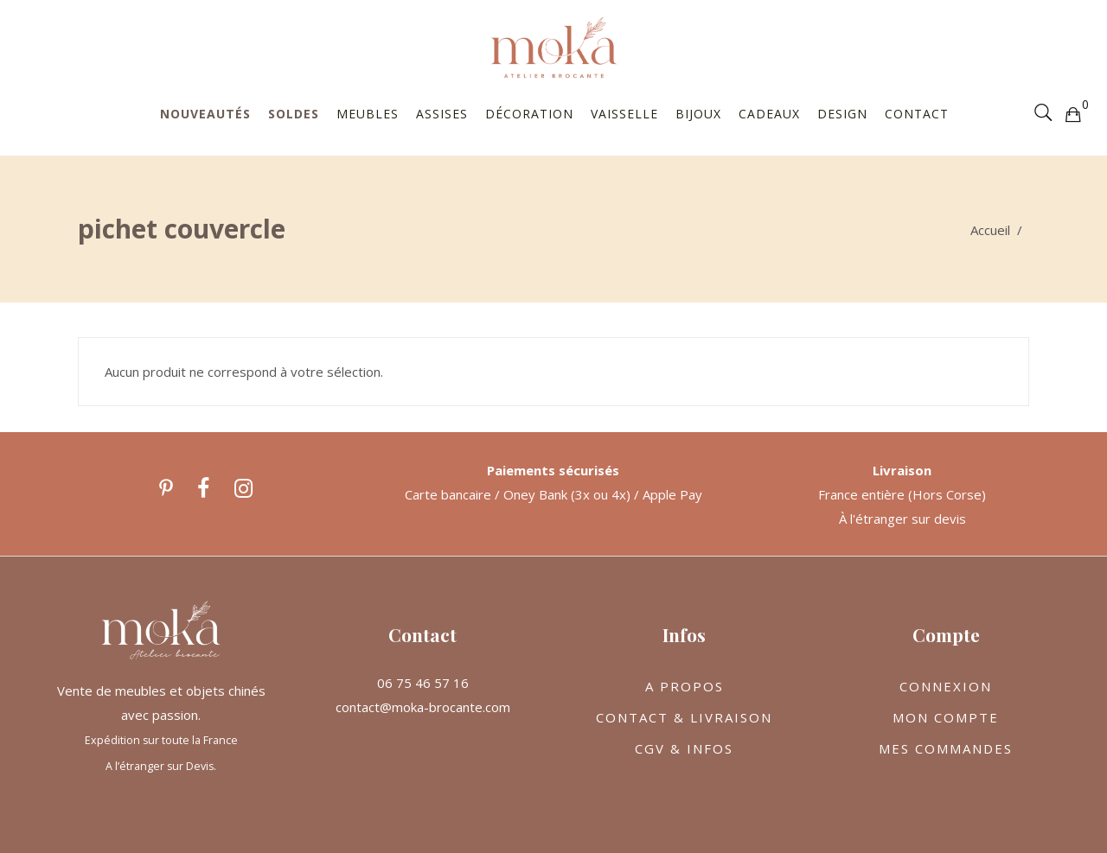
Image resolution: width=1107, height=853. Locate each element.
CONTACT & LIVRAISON (684, 717)
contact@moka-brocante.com (423, 707)
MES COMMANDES (946, 748)
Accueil (990, 230)
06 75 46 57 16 (423, 682)
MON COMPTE (946, 717)
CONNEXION (945, 686)
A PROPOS (684, 686)
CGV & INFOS (684, 748)
